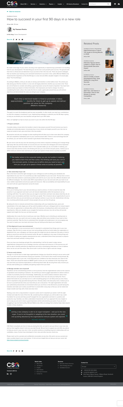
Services (33, 4)
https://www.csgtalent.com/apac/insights (17, 340)
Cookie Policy (49, 384)
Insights (60, 4)
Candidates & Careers (12, 16)
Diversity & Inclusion (42, 372)
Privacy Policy (42, 384)
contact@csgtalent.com (90, 372)
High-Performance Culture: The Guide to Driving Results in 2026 (93, 52)
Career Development (20, 34)
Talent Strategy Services (66, 366)
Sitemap (36, 384)
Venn (115, 384)
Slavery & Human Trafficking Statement (61, 384)
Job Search (39, 366)
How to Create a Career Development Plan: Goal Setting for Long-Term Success (92, 79)
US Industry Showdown (73, 4)
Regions (51, 4)
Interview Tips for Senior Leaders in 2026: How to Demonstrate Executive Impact (92, 65)
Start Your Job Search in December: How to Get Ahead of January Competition (92, 93)
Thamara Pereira (21, 29)
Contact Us (85, 4)
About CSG (23, 4)
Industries (42, 4)
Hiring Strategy (98, 48)
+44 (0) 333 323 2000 (90, 370)
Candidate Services (65, 368)
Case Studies (40, 370)
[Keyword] (97, 4)
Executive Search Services (67, 364)
